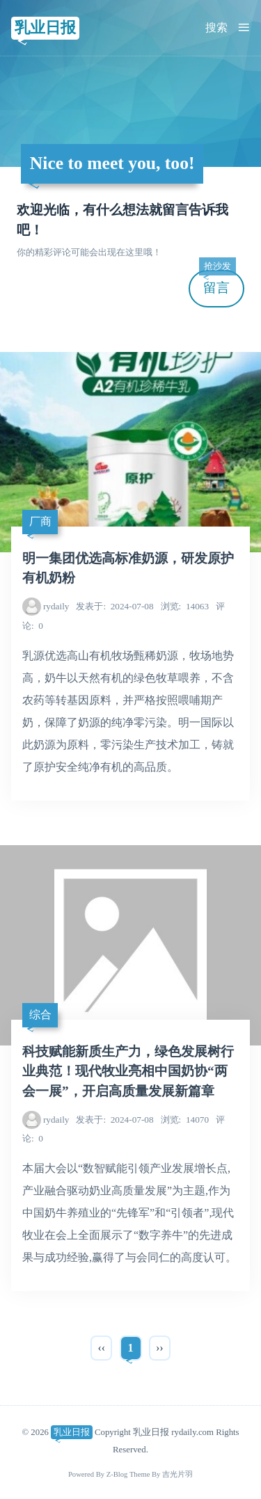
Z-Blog (117, 1474)
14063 (185, 606)
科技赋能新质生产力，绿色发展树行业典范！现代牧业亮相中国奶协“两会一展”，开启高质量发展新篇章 (128, 1071)
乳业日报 (45, 27)
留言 (217, 283)
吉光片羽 (177, 1474)
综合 (40, 1014)
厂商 (40, 521)
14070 (185, 1119)
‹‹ (101, 1348)
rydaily (56, 606)
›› (160, 1348)
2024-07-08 (114, 606)
